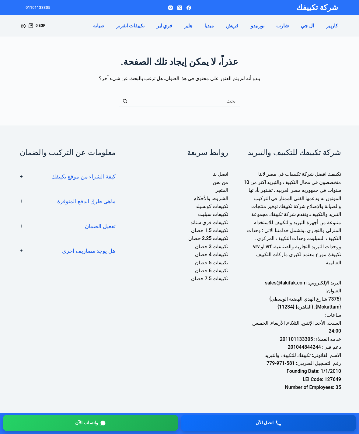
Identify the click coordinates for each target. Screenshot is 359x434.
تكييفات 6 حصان (211, 270)
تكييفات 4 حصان (211, 254)
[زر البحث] (125, 101)
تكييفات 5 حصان (211, 263)
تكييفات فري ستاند (209, 222)
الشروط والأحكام (210, 198)
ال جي (307, 26)
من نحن (220, 182)
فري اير (164, 26)
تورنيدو (257, 26)
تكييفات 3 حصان (211, 246)
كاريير (332, 26)
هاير (188, 26)
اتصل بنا (220, 174)
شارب (282, 26)
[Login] (23, 26)
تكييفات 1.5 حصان (209, 230)
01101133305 (38, 7)
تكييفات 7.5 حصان (209, 278)
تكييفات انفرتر (130, 26)
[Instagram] (170, 7)
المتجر (221, 190)
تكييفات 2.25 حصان (208, 238)
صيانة (98, 26)
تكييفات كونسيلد (212, 206)
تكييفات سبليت (213, 214)
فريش (232, 26)
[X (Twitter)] (179, 7)
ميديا (209, 26)
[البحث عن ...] (185, 101)
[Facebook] (188, 7)
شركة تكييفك (317, 7)
